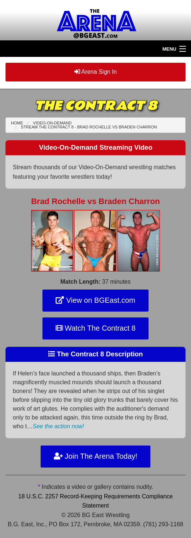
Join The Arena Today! (96, 456)
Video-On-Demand (52, 123)
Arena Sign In (95, 72)
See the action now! (58, 426)
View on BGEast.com (95, 300)
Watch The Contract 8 (96, 328)
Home (17, 123)
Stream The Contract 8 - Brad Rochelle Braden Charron (89, 127)
